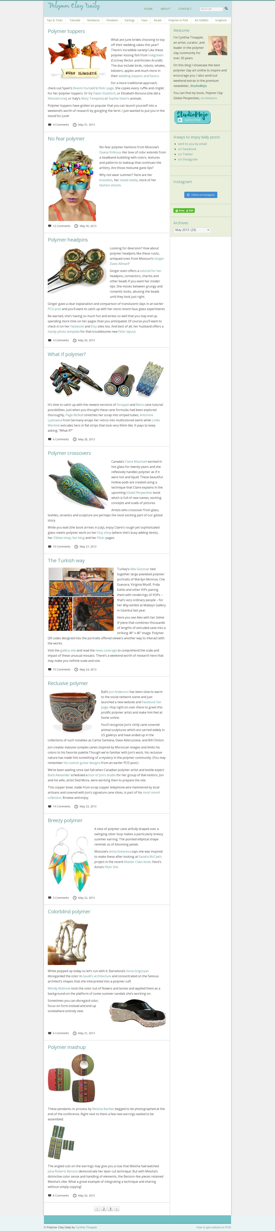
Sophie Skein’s (119, 98)
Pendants (112, 20)
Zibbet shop (62, 538)
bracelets (105, 180)
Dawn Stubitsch (104, 93)
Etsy (94, 326)
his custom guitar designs (81, 763)
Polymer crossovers (69, 452)
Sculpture (221, 20)
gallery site (68, 650)
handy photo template (64, 331)
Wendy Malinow (59, 988)
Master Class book (137, 862)
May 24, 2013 (85, 669)
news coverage (106, 650)
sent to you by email (192, 144)
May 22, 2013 (84, 898)
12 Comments (59, 226)
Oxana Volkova (110, 152)
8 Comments (58, 1195)
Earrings (130, 20)
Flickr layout (126, 331)
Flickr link (111, 867)
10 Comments (59, 546)
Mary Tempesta (92, 98)
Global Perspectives (139, 492)
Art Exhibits (202, 20)
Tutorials (75, 20)
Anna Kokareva (120, 851)
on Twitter (185, 154)
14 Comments (59, 806)
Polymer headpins (68, 239)
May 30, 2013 (85, 226)
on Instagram (187, 159)
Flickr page (106, 88)
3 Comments (58, 898)
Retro (140, 405)
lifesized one (57, 98)
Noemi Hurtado (84, 88)
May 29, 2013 (84, 340)
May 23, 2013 (85, 806)
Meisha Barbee (103, 1109)
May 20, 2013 (84, 1195)
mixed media (129, 180)
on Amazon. (209, 98)
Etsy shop (104, 532)
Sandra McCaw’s (150, 856)
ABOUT (166, 9)
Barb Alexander (59, 775)
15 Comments (59, 669)
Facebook (77, 326)
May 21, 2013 (84, 1033)
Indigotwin (155, 55)
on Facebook (187, 149)
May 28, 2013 (84, 439)
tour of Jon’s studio (102, 775)
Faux (144, 20)
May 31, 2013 (84, 124)
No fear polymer (66, 138)
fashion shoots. (110, 185)
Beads (158, 20)
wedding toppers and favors (139, 76)
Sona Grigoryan (137, 971)
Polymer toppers (66, 31)
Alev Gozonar (139, 569)
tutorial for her (150, 271)
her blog (78, 538)
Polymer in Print (178, 20)
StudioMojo (198, 86)
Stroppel (123, 405)
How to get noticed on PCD (214, 1227)
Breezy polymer (65, 820)
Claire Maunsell (136, 461)
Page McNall (74, 415)
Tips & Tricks (55, 20)
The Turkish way (66, 560)
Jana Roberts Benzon (63, 1171)
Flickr (101, 538)
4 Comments (58, 124)
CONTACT (185, 9)
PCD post (54, 309)
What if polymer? (67, 354)
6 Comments (58, 439)
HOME (148, 9)
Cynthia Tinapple (86, 1227)
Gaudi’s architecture (97, 976)
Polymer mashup (67, 1047)
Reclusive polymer (68, 683)
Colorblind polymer (69, 911)
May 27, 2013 (85, 546)
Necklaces (93, 20)
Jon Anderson (119, 692)
